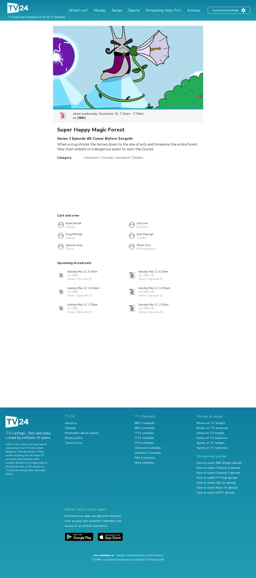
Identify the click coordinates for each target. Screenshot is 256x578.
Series (117, 10)
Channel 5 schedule (148, 453)
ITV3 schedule (144, 443)
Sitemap (70, 428)
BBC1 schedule (145, 423)
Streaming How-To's (163, 10)
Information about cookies (82, 433)
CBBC (81, 118)
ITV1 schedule (144, 433)
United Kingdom (135, 555)
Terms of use (73, 443)
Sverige (120, 555)
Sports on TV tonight (210, 443)
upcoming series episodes (30, 470)
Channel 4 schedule (148, 448)
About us (71, 423)
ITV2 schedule (144, 438)
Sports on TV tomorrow (212, 448)
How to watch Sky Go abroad (216, 483)
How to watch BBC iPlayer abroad (219, 463)
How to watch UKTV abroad (215, 493)
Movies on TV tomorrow (212, 428)
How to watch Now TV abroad (217, 488)
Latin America (155, 555)
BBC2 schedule (145, 428)
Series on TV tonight (210, 433)
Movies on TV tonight (211, 423)
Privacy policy (74, 438)
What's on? (78, 10)
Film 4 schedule (145, 458)
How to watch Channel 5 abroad (218, 473)
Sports (134, 10)
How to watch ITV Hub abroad (217, 478)
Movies (100, 10)
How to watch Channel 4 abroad (218, 468)
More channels (144, 463)
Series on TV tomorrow (212, 438)
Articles (193, 10)
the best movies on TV (18, 466)
